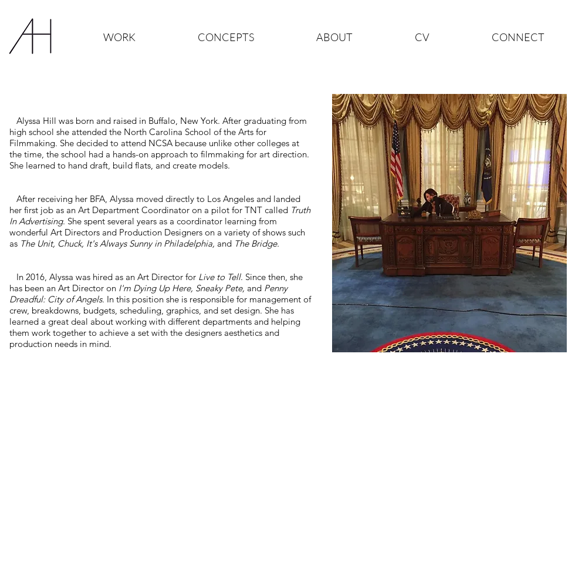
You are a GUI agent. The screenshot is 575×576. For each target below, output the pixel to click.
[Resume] (156, 394)
